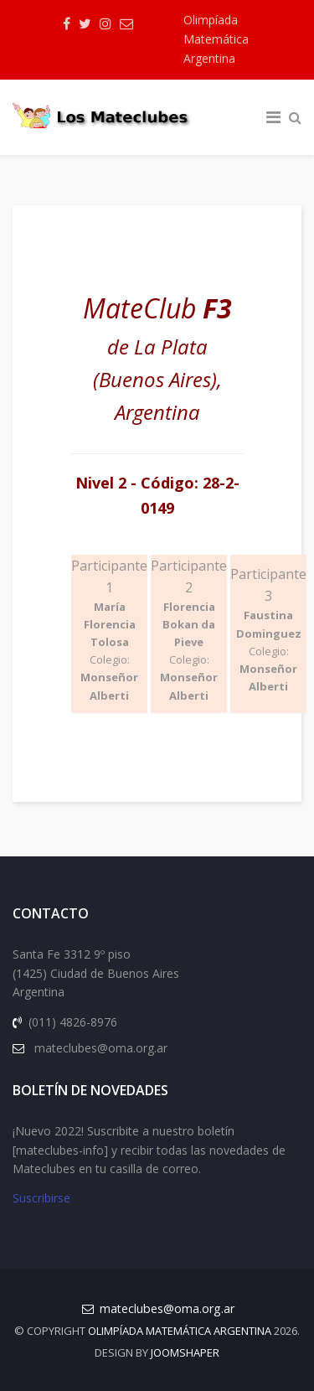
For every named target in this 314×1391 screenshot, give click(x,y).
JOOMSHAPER (185, 1352)
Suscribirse (41, 1198)
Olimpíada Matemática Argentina (216, 39)
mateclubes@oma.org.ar (167, 1308)
